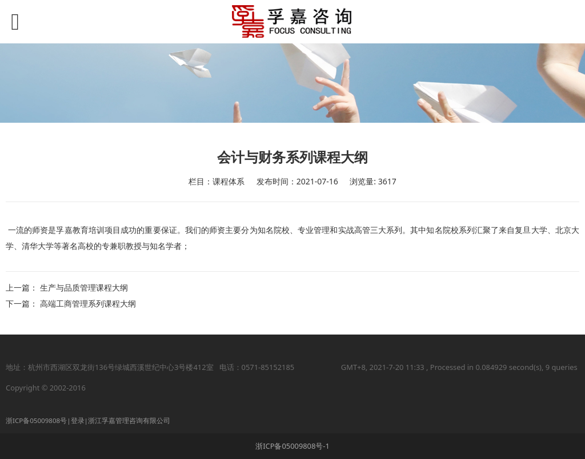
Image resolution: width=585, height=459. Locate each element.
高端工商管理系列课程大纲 (88, 303)
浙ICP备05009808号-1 (292, 446)
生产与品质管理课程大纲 (84, 287)
